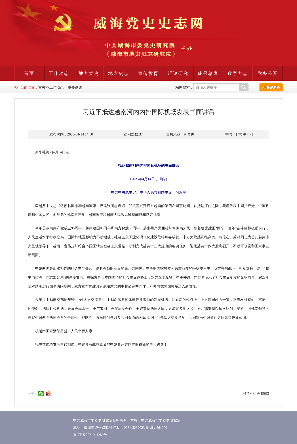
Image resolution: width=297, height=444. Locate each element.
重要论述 (75, 87)
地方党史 (89, 73)
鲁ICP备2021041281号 (90, 435)
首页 (29, 73)
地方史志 (118, 73)
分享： (32, 393)
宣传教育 (148, 73)
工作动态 (59, 73)
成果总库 (208, 73)
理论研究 (178, 73)
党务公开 (267, 73)
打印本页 (249, 393)
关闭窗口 (263, 393)
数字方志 (237, 73)
